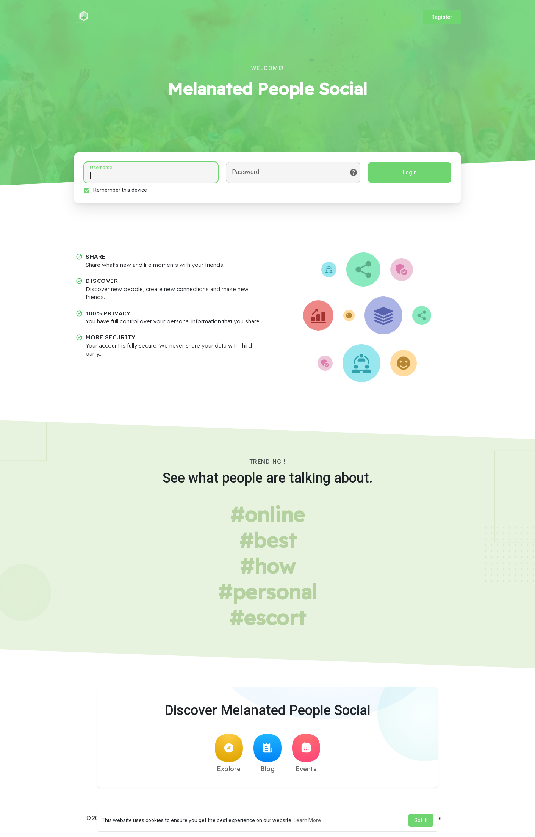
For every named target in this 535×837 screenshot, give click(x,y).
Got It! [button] (421, 820)
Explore (229, 753)
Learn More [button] (307, 820)
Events (306, 753)
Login (410, 172)
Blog (267, 753)
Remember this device (120, 190)
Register (441, 17)
